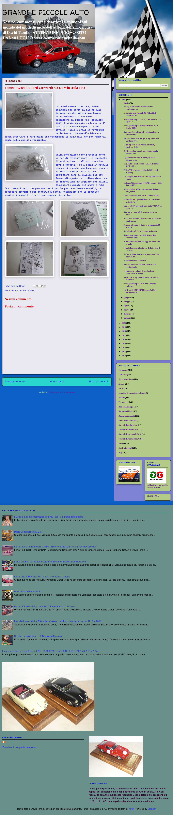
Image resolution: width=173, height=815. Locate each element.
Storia (121, 443)
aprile (127, 306)
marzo (127, 310)
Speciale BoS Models (127, 420)
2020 (124, 323)
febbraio (128, 314)
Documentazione (126, 379)
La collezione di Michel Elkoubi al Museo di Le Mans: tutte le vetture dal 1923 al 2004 (57, 621)
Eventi (121, 384)
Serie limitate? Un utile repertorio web (140, 231)
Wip (120, 453)
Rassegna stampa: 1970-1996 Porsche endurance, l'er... (140, 285)
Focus (121, 388)
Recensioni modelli (24, 290)
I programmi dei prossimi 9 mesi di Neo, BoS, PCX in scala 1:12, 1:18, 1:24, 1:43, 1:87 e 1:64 (50, 651)
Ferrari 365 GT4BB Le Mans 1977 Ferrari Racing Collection (44, 606)
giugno (127, 298)
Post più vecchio (99, 381)
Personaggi (123, 402)
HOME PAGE (153, 496)
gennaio (127, 318)
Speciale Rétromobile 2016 (130, 434)
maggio (127, 302)
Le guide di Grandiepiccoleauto (132, 393)
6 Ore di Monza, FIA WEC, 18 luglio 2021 (142, 196)
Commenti (123, 370)
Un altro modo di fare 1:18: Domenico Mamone (38, 636)
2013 (124, 352)
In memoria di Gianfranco (135, 261)
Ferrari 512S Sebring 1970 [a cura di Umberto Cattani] (41, 576)
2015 (124, 343)
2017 (124, 335)
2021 (124, 100)
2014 (124, 347)
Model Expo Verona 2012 (27, 591)
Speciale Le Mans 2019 (128, 430)
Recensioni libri (125, 411)
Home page (57, 381)
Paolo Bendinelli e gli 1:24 (27, 532)
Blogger (152, 809)
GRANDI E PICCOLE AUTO (45, 12)
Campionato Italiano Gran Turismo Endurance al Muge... (139, 272)
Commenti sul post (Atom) (62, 392)
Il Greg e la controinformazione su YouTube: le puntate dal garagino (48, 517)
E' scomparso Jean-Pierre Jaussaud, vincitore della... (139, 146)
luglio (126, 103)
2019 (124, 327)
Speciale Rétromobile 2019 (130, 439)
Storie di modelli (126, 448)
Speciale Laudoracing (128, 425)
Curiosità (123, 375)
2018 (124, 331)
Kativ (131, 809)
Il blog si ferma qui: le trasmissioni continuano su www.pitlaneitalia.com (50, 561)
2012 (124, 356)
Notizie (122, 398)
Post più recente (15, 381)
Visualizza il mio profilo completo (18, 747)
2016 (124, 339)
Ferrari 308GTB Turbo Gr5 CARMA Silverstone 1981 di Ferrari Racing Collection (55, 546)
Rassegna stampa (126, 407)
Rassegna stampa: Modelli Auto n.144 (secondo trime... (140, 236)
